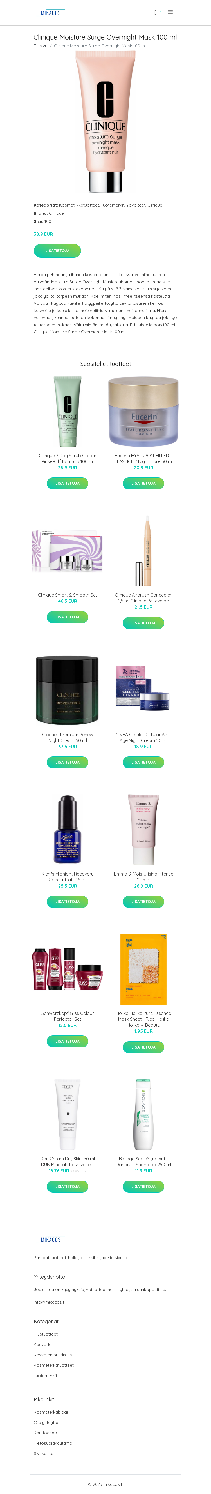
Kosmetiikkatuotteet (79, 205)
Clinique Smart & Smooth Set (67, 595)
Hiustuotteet (46, 1334)
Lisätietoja (57, 250)
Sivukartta (43, 1453)
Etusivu (40, 46)
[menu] (170, 12)
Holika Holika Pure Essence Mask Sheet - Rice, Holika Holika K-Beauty (143, 1019)
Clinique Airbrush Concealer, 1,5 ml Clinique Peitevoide (143, 598)
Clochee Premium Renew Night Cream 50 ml (67, 737)
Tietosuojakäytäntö (53, 1443)
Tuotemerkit (112, 205)
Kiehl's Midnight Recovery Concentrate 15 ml (68, 877)
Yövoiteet (135, 205)
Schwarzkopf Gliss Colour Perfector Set (67, 1016)
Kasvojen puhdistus (53, 1354)
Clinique (154, 205)
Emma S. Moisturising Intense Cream (143, 877)
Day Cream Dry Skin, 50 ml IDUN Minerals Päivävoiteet (67, 1161)
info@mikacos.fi (49, 1302)
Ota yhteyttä (46, 1422)
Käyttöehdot (46, 1432)
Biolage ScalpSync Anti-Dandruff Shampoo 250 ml (143, 1161)
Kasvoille (42, 1344)
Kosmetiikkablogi (51, 1412)
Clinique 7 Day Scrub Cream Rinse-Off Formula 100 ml (67, 458)
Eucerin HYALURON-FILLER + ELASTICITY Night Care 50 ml (144, 458)
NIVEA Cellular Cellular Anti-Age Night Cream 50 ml (143, 737)
